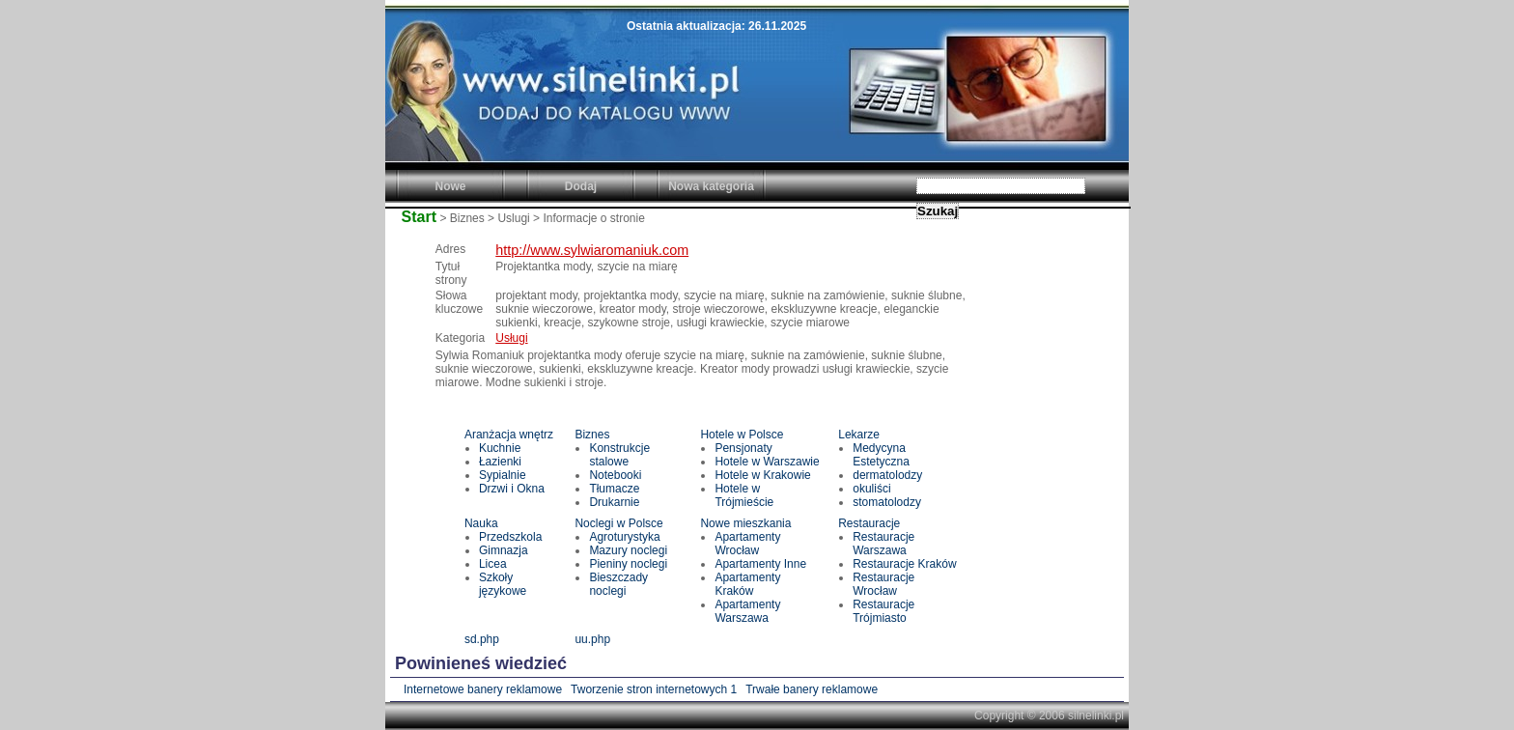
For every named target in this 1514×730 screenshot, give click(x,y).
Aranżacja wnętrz (508, 434)
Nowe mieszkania (745, 523)
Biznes (592, 434)
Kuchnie (499, 448)
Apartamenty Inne (760, 564)
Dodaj (581, 186)
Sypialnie (502, 475)
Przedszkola (510, 537)
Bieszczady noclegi (618, 584)
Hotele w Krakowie (762, 475)
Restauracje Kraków (904, 564)
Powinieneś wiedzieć (481, 663)
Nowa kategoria (711, 186)
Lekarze (859, 434)
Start (419, 217)
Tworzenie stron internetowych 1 (654, 689)
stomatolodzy (887, 502)
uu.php (592, 639)
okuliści (871, 488)
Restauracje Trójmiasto (883, 611)
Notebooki (615, 475)
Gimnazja (503, 550)
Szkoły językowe (502, 584)
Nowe (450, 186)
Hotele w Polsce (741, 434)
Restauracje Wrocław (883, 584)
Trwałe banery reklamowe (811, 689)
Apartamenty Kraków (747, 584)
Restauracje (869, 523)
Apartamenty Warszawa (747, 611)
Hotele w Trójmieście (744, 495)
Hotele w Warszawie (767, 461)
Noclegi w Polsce (618, 523)
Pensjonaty (743, 448)
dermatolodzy (887, 475)
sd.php (481, 639)
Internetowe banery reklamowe (483, 689)
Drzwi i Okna (512, 488)
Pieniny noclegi (628, 564)
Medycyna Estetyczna (881, 454)
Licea (493, 564)
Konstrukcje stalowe (619, 454)
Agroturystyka (624, 537)
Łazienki (500, 461)
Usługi (511, 338)
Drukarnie (614, 502)
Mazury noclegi (628, 550)
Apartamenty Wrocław (747, 543)
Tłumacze (614, 488)
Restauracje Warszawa (883, 543)
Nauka (481, 523)
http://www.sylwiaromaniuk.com (591, 250)
